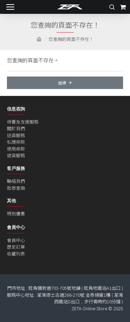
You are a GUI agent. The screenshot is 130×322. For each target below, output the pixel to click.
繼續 (62, 83)
